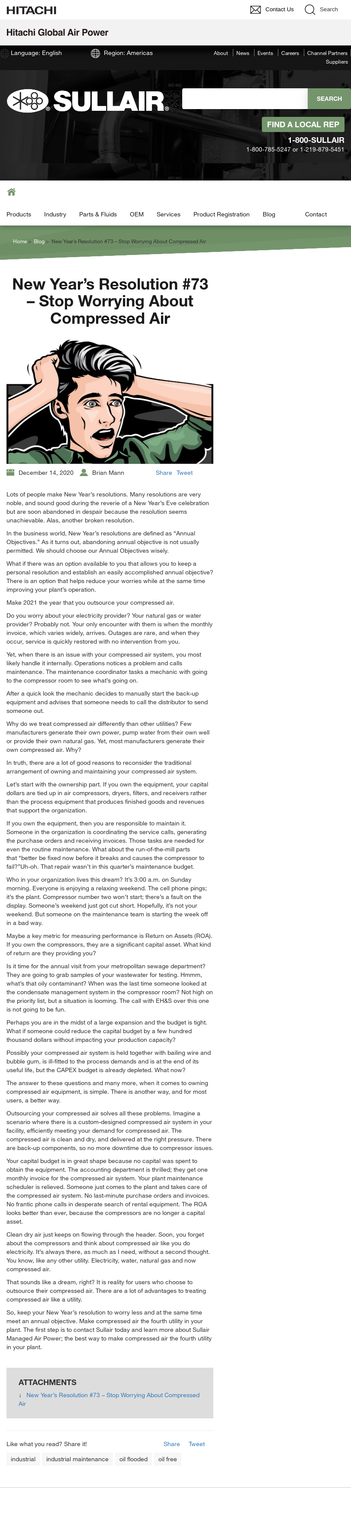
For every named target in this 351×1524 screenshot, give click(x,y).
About (221, 52)
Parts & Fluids (98, 214)
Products (18, 214)
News (242, 52)
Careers (290, 52)
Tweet (185, 472)
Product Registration (221, 214)
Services (168, 214)
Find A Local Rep (303, 124)
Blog (269, 214)
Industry (55, 214)
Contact (316, 214)
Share (164, 472)
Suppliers (337, 61)
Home (20, 241)
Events (265, 52)
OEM (137, 214)
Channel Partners (327, 52)
